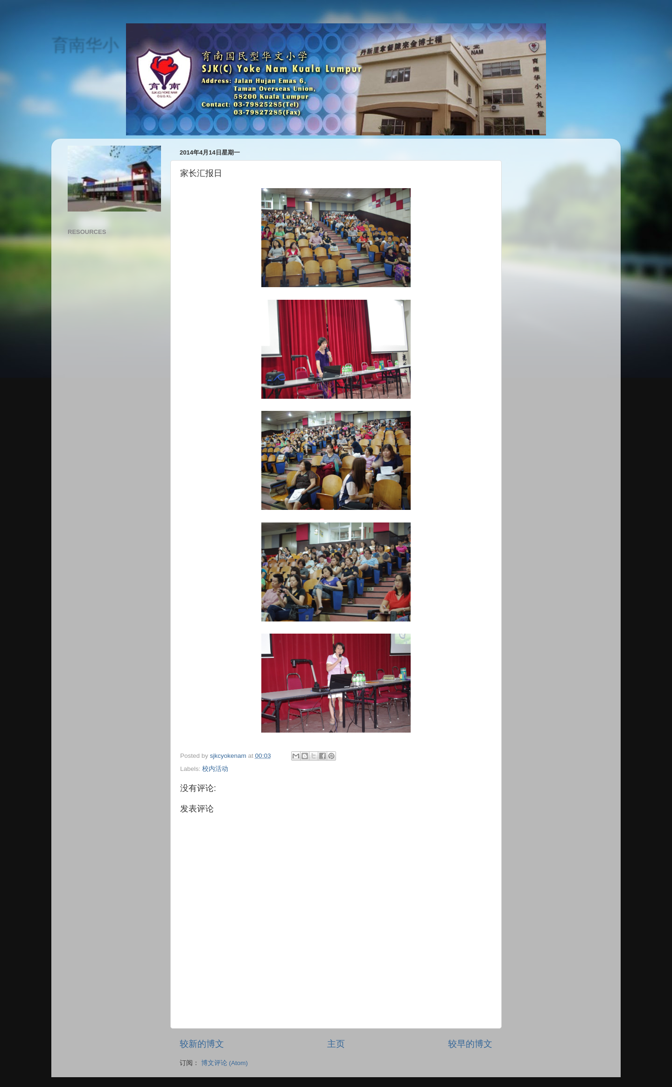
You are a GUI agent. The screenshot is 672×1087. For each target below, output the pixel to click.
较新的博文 (202, 1044)
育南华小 (85, 44)
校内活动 (215, 768)
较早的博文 (470, 1044)
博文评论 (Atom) (224, 1062)
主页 (336, 1044)
